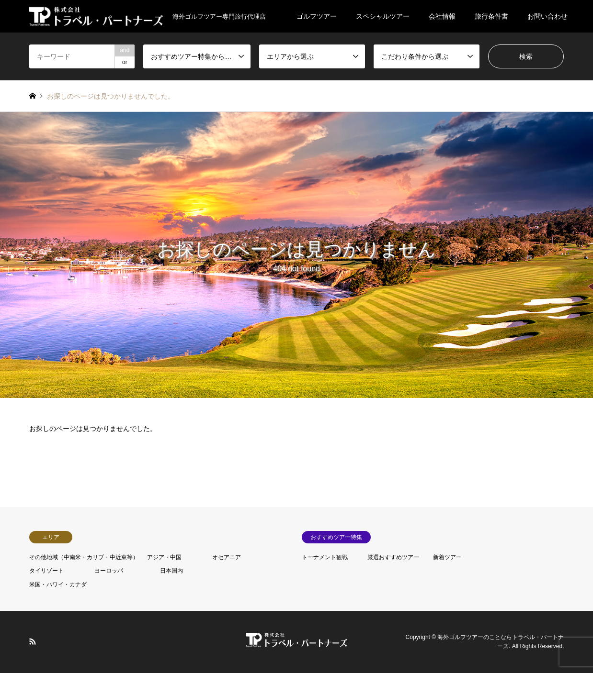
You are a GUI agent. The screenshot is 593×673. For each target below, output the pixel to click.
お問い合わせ (547, 16)
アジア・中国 (164, 557)
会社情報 (442, 16)
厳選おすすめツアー (393, 557)
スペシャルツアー (383, 16)
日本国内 (171, 570)
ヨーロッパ (108, 570)
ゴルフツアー (316, 16)
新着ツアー (447, 557)
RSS (32, 641)
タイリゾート (46, 570)
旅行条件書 (491, 16)
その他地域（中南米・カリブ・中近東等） (83, 557)
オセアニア (226, 557)
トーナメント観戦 (325, 557)
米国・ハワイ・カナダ (58, 584)
